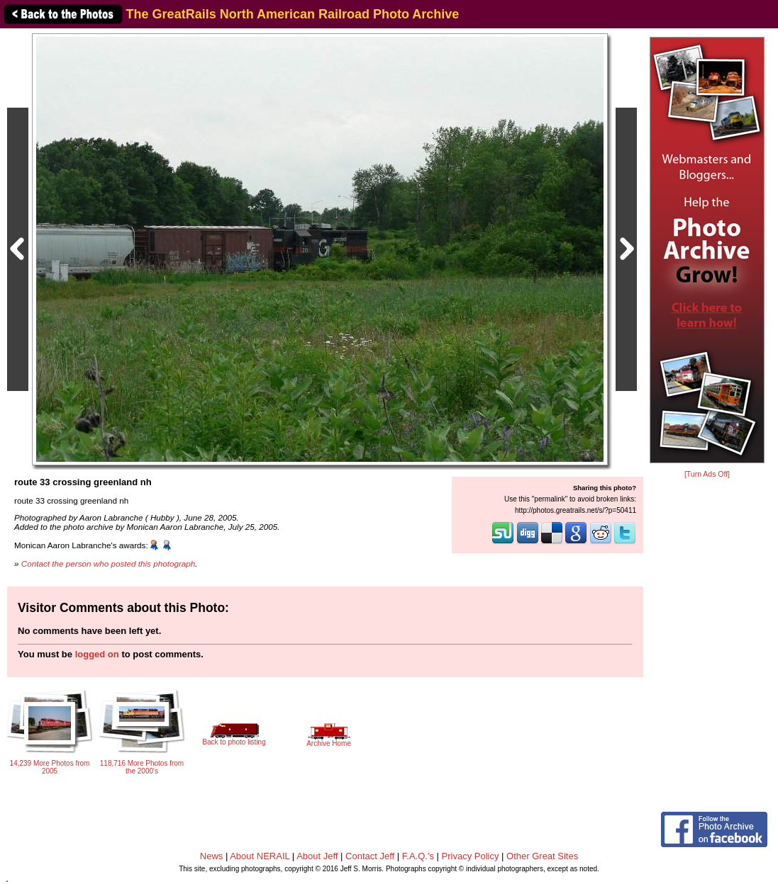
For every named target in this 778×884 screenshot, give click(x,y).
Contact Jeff (369, 856)
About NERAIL (259, 856)
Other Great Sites (542, 856)
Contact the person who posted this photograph (108, 563)
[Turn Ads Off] (707, 474)
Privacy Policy (470, 856)
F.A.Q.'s (418, 856)
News (211, 856)
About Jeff (317, 856)
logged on (97, 654)
